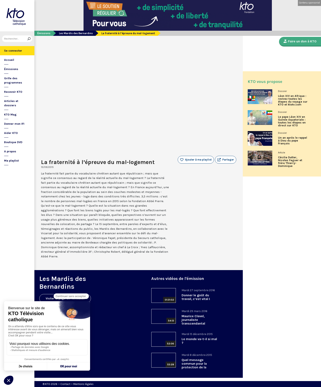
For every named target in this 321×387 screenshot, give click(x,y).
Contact (65, 384)
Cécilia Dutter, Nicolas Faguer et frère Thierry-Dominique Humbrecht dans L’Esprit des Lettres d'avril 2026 (291, 163)
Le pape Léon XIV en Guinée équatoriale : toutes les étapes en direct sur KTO (292, 121)
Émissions (11, 69)
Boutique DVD (13, 142)
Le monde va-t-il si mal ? (199, 341)
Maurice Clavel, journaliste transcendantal (193, 319)
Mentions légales (83, 384)
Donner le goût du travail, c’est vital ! (196, 297)
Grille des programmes (13, 80)
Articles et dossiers (11, 103)
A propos (10, 151)
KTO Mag (10, 114)
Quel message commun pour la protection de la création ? (194, 365)
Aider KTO (11, 133)
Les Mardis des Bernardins (76, 33)
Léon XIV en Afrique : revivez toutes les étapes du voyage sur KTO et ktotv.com (292, 100)
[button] (225, 160)
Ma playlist (11, 160)
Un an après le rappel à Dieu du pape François (292, 140)
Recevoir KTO (13, 92)
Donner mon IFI (14, 124)
